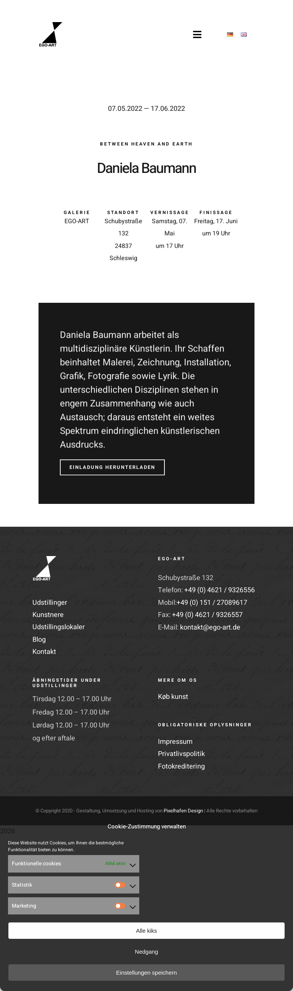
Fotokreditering (181, 766)
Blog (39, 640)
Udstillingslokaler (58, 627)
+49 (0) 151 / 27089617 (212, 603)
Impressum (175, 742)
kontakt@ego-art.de (210, 627)
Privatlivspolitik (181, 754)
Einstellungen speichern (146, 972)
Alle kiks (146, 930)
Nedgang (146, 951)
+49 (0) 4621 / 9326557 (207, 615)
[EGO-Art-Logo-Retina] (51, 25)
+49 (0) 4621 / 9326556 (219, 590)
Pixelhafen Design (183, 810)
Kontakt (44, 652)
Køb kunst (173, 697)
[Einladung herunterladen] (112, 465)
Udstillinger (49, 603)
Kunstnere (48, 615)
